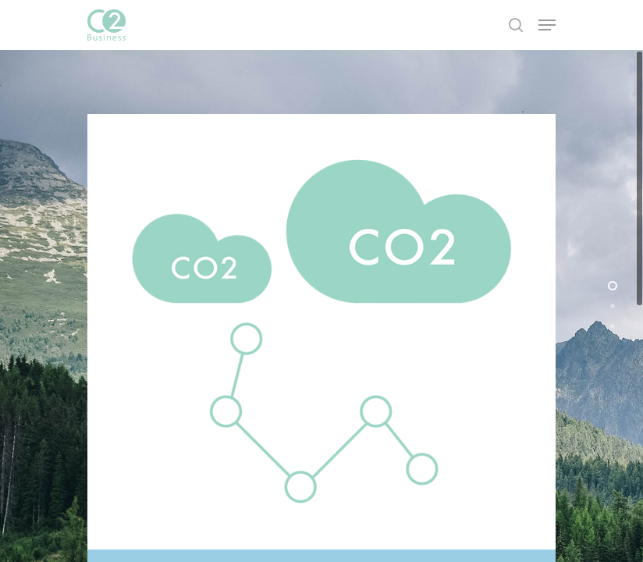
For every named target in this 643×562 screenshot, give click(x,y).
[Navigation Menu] (547, 25)
